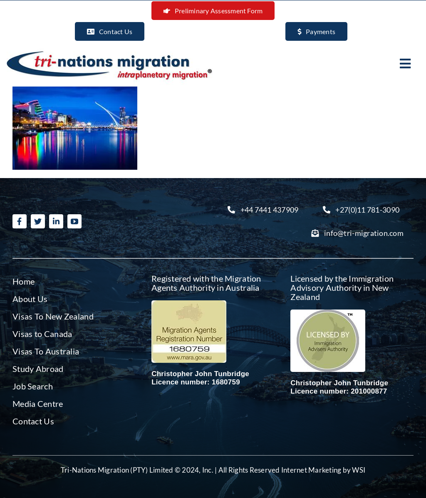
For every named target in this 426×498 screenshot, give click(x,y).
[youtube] (74, 221)
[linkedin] (56, 221)
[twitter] (38, 221)
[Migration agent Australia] (188, 304)
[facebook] (19, 221)
